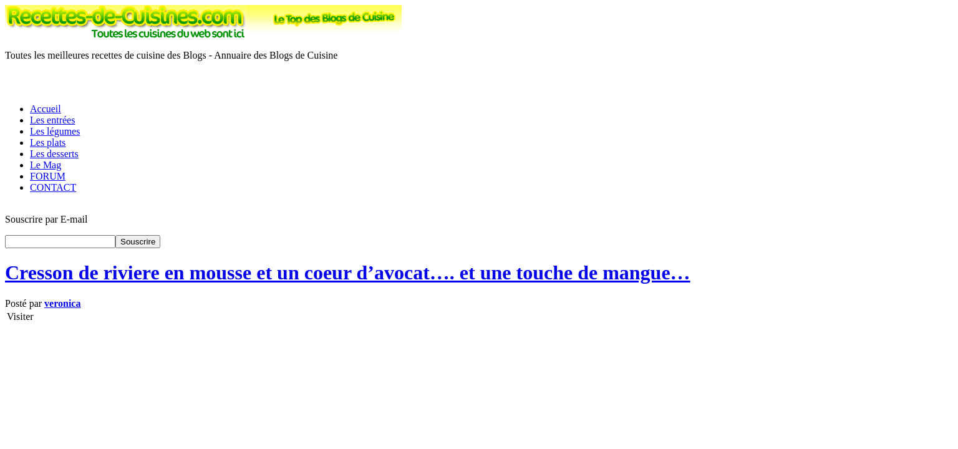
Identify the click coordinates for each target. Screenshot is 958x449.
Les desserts (54, 153)
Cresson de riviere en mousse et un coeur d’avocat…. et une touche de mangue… (347, 272)
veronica (62, 303)
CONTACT (53, 187)
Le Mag (45, 165)
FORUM (47, 176)
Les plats (47, 142)
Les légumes (55, 131)
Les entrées (52, 120)
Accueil (45, 109)
